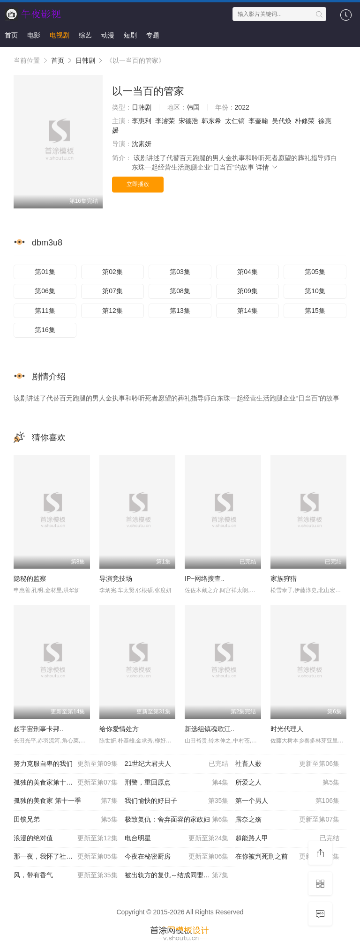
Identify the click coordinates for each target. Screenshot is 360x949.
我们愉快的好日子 (177, 801)
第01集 (45, 271)
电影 (33, 35)
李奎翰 (258, 121)
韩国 (193, 107)
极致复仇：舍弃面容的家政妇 (177, 819)
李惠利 (141, 121)
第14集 (247, 310)
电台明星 (177, 838)
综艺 (85, 35)
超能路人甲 (287, 838)
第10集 (315, 291)
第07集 (112, 291)
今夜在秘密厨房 (177, 856)
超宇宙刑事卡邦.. (38, 729)
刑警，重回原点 (177, 782)
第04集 (247, 271)
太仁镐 (235, 121)
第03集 (180, 271)
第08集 (180, 291)
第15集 (315, 310)
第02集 (112, 271)
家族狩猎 (283, 578)
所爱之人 (287, 782)
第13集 (180, 310)
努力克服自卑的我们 (66, 764)
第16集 (45, 330)
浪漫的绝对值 (66, 838)
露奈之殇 (287, 819)
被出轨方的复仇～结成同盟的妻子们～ (180, 875)
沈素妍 (141, 144)
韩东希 (211, 121)
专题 (152, 35)
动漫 (107, 35)
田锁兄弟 (66, 819)
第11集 (45, 310)
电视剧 (59, 35)
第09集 (247, 291)
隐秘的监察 (30, 578)
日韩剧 (85, 60)
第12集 (112, 310)
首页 (11, 35)
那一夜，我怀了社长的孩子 (66, 856)
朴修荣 (305, 121)
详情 (267, 167)
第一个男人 (287, 801)
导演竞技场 (115, 578)
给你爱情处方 (119, 729)
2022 (242, 107)
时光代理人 (286, 729)
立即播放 (138, 184)
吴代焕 (282, 121)
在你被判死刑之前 (287, 856)
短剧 (130, 35)
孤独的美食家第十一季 (66, 782)
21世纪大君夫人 (177, 764)
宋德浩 (188, 121)
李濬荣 (165, 121)
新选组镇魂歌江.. (209, 729)
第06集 (45, 291)
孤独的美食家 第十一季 (66, 801)
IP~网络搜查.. (205, 578)
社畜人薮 (287, 764)
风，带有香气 (66, 875)
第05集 (315, 271)
